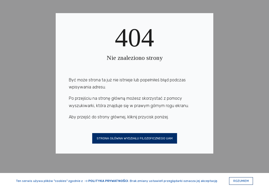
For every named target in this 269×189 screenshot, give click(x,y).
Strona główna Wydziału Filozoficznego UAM (135, 138)
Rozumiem (241, 181)
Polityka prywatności (108, 181)
